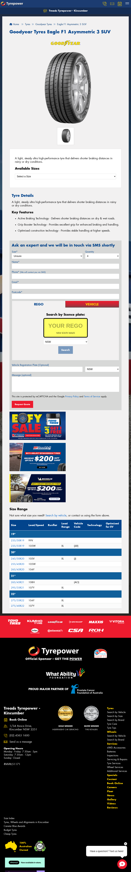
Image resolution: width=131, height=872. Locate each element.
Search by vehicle (55, 483)
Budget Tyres (10, 797)
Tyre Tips (111, 695)
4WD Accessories (116, 715)
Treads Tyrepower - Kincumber (65, 11)
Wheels (111, 699)
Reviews (112, 775)
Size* (14, 251)
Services (112, 711)
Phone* (29, 272)
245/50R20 (17, 526)
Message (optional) (21, 375)
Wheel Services (115, 734)
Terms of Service (92, 396)
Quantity (89, 251)
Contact (112, 746)
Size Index (9, 785)
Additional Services (117, 738)
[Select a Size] (65, 176)
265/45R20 (17, 536)
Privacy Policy (72, 396)
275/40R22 (17, 573)
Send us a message (20, 709)
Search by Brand (115, 687)
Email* (15, 282)
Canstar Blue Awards (14, 793)
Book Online (115, 750)
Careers (112, 754)
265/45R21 (17, 549)
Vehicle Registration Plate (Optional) (30, 365)
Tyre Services (113, 730)
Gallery (111, 766)
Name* (15, 262)
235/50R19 (17, 507)
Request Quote (22, 404)
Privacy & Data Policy (21, 867)
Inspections (112, 722)
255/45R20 (17, 531)
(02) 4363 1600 (19, 703)
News (110, 762)
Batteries (111, 719)
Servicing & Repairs (117, 726)
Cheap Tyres (10, 801)
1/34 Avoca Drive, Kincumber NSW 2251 (23, 695)
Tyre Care (112, 691)
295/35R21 (17, 555)
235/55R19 (17, 513)
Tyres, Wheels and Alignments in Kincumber (26, 789)
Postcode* (17, 292)
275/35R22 (17, 567)
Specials (112, 742)
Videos (111, 771)
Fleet (110, 758)
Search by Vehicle (116, 679)
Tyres (110, 675)
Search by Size (115, 683)
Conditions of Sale (40, 867)
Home (14, 24)
